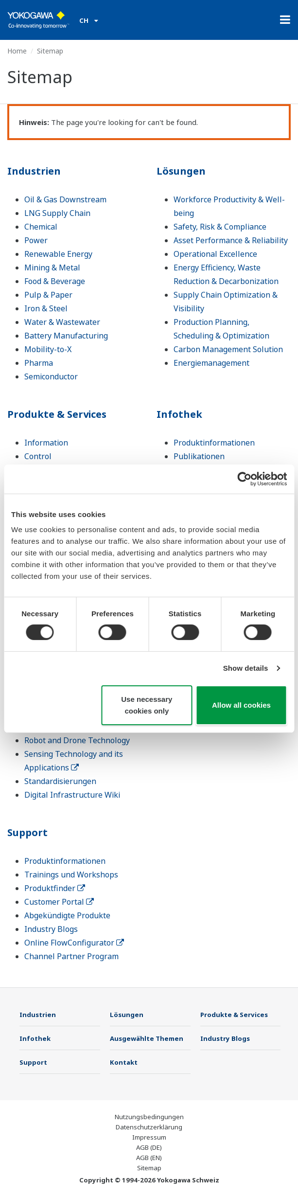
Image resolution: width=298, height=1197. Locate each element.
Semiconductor (51, 376)
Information (46, 442)
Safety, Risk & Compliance (220, 226)
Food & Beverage (54, 281)
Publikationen (199, 456)
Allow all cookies (241, 705)
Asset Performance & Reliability (231, 240)
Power (36, 240)
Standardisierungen (60, 781)
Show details (245, 668)
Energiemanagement (211, 362)
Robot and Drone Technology (77, 740)
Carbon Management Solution (228, 349)
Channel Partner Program (71, 956)
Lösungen (181, 171)
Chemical (40, 226)
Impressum (149, 1137)
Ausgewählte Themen (146, 1038)
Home (17, 50)
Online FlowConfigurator (74, 942)
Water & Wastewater (62, 322)
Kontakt (124, 1062)
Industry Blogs (51, 929)
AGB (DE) (149, 1147)
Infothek (179, 414)
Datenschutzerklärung (149, 1127)
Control (38, 456)
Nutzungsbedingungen (149, 1116)
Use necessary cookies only (146, 705)
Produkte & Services (56, 414)
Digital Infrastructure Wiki (72, 794)
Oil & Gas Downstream (65, 199)
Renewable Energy (58, 254)
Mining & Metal (52, 267)
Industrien (34, 171)
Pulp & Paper (48, 294)
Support (27, 832)
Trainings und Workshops (71, 874)
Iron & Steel (46, 308)
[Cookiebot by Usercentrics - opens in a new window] (244, 478)
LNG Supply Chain (57, 213)
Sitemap (149, 1167)
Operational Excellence (215, 254)
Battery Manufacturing (66, 335)
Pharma (38, 362)
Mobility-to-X (47, 349)
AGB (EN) (149, 1157)
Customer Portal (59, 901)
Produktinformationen (214, 442)
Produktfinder (54, 888)
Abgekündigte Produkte (67, 915)
